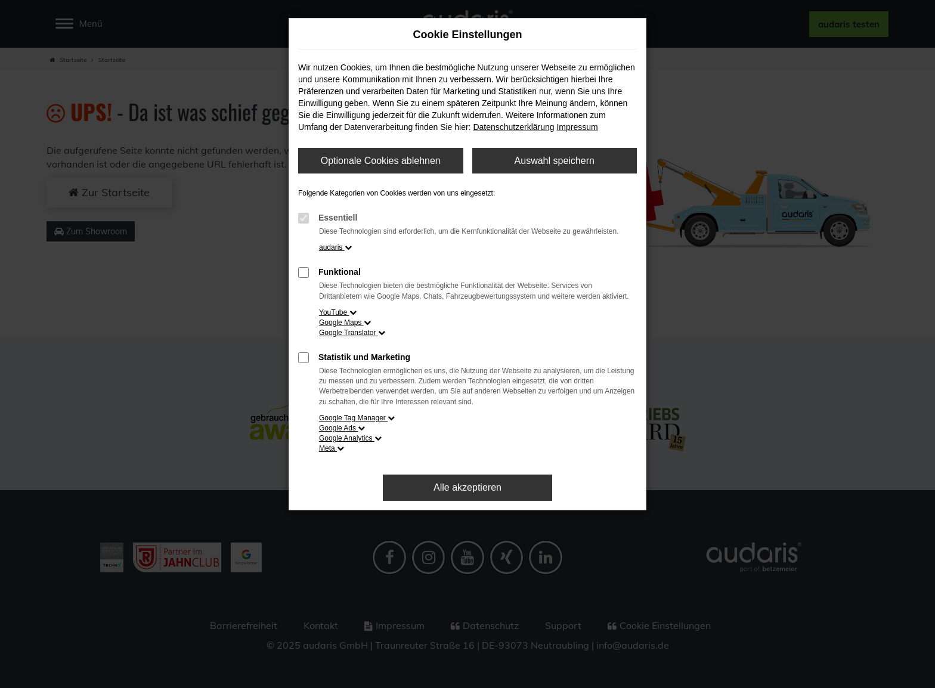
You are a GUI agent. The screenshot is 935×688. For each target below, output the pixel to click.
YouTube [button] (338, 312)
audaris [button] (335, 247)
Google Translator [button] (352, 332)
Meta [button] (331, 448)
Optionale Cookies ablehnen (381, 161)
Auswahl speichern (555, 161)
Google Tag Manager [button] (357, 418)
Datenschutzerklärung (513, 127)
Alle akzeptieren (467, 487)
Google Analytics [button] (350, 438)
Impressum (576, 127)
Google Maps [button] (345, 322)
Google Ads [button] (342, 428)
